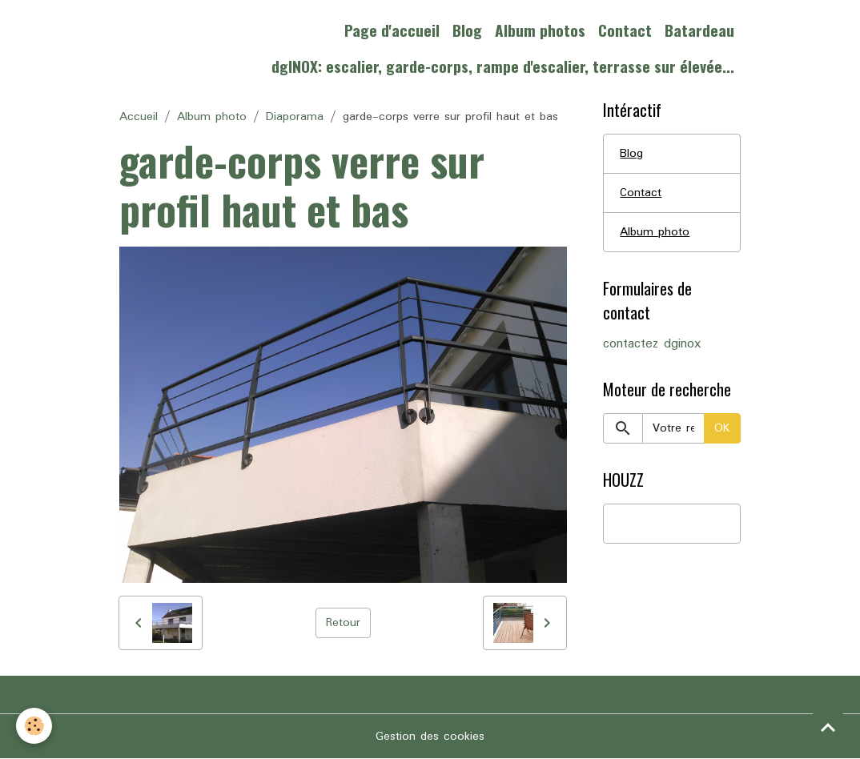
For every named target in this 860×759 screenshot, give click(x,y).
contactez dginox (652, 344)
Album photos (540, 30)
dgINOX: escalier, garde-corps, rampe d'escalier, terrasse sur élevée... (502, 66)
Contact (625, 30)
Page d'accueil (392, 30)
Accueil (138, 117)
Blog (467, 30)
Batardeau (699, 30)
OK (722, 428)
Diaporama (295, 117)
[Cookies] (34, 726)
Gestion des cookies (430, 736)
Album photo (212, 117)
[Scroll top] (828, 727)
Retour (343, 622)
